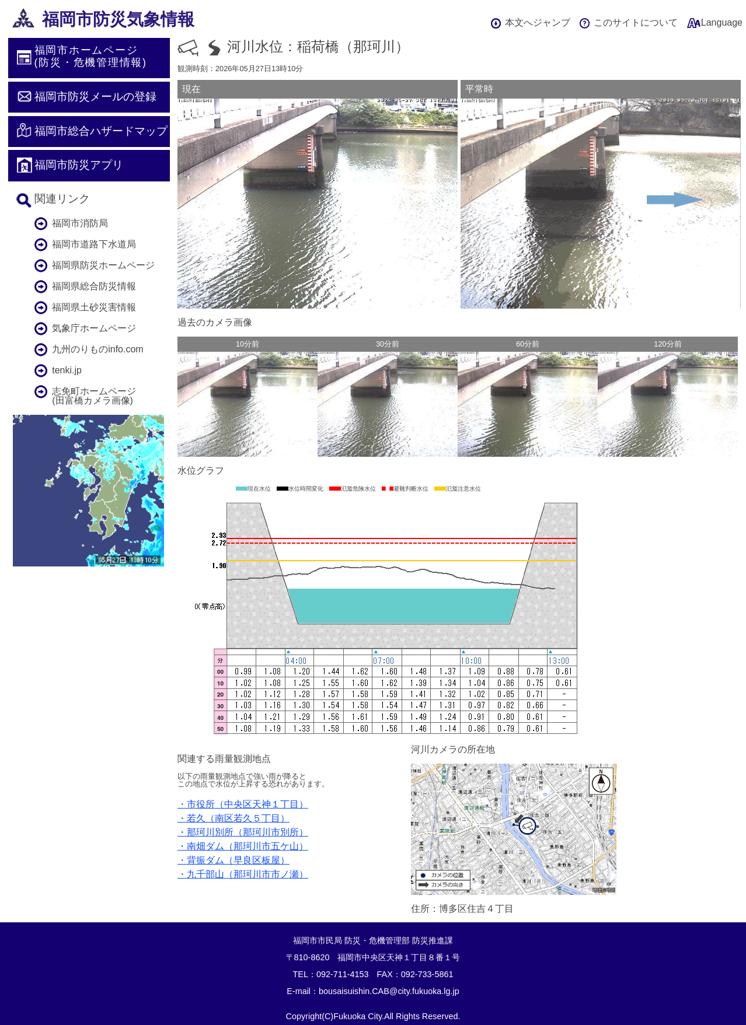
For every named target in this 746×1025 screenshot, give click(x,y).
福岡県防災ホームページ (103, 265)
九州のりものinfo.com (97, 349)
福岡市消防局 (80, 223)
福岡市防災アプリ (78, 165)
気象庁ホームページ (94, 328)
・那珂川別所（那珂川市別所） (242, 832)
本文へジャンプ (537, 22)
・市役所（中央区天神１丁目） (242, 804)
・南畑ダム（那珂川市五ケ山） (242, 846)
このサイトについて (636, 22)
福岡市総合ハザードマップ (101, 131)
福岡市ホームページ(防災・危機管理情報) (90, 56)
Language (721, 22)
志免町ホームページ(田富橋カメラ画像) (94, 395)
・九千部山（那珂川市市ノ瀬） (242, 874)
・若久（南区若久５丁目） (233, 818)
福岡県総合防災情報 (94, 286)
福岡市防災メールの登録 (95, 96)
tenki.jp (67, 370)
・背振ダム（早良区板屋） (233, 860)
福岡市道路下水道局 (94, 244)
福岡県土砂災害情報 (94, 307)
